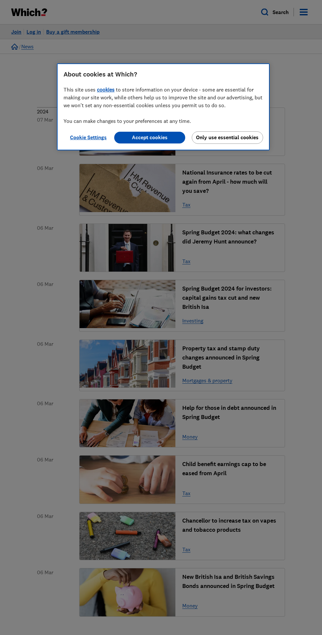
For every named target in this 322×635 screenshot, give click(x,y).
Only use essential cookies (227, 137)
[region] (163, 106)
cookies (106, 89)
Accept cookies (150, 137)
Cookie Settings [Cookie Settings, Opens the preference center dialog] (88, 137)
